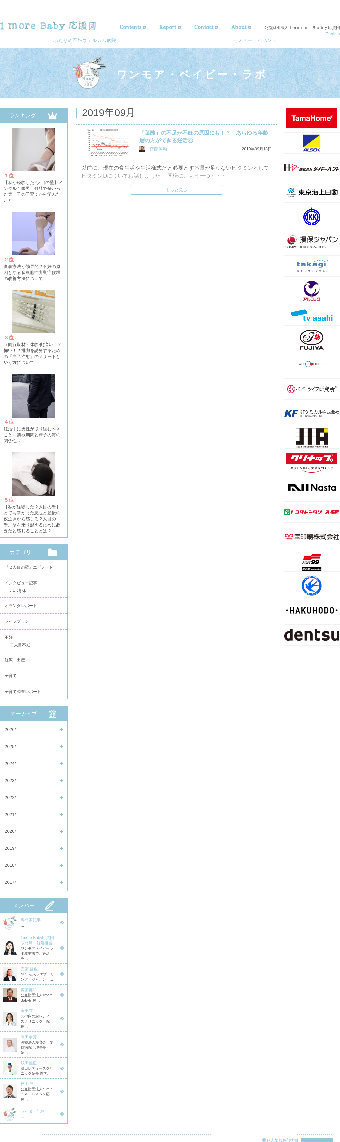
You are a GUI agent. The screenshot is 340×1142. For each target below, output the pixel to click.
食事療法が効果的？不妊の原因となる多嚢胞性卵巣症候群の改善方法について (32, 271)
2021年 (12, 814)
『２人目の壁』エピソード (29, 559)
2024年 (12, 763)
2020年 (12, 831)
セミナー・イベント (255, 41)
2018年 (12, 865)
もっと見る (177, 192)
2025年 (12, 746)
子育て (11, 674)
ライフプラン (17, 616)
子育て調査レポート (23, 691)
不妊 (9, 633)
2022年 (12, 797)
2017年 (12, 882)
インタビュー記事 (21, 575)
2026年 (12, 729)
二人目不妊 (20, 643)
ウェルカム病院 (84, 41)
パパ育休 (18, 585)
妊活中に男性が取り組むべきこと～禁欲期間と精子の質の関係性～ (32, 430)
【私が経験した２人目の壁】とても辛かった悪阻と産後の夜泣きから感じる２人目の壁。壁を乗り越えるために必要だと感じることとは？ (32, 511)
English (332, 34)
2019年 (12, 848)
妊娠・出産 (15, 657)
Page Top (317, 1124)
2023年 (12, 780)
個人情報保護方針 (282, 1122)
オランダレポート (21, 599)
